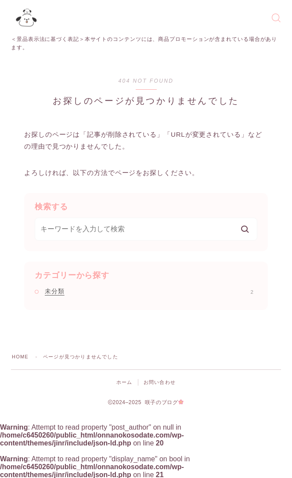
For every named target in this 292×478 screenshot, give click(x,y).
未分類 (149, 291)
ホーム (124, 382)
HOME (20, 356)
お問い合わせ (160, 382)
